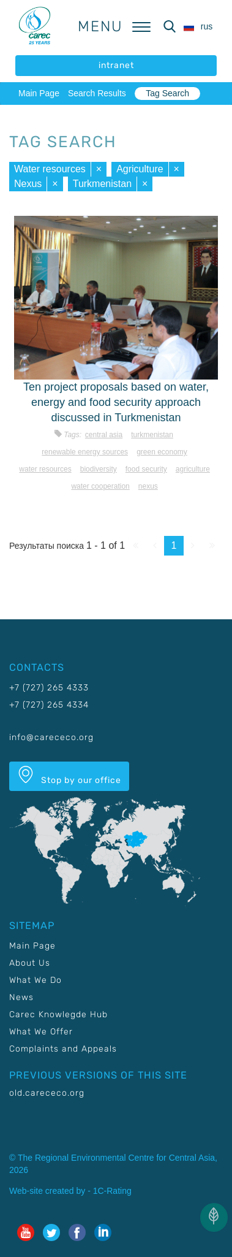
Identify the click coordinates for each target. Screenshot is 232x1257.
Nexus (28, 183)
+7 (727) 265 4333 (49, 687)
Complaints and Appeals (63, 1049)
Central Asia (103, 434)
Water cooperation (100, 486)
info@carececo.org (51, 737)
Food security (146, 469)
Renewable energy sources (85, 452)
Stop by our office (69, 775)
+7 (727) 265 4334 (49, 705)
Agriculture (139, 169)
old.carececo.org (46, 1093)
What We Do (35, 980)
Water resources (50, 169)
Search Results (97, 93)
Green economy (162, 452)
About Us (29, 963)
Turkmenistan (102, 183)
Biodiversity (98, 469)
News (21, 997)
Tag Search (167, 93)
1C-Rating (112, 1191)
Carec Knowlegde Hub (58, 1014)
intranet (116, 65)
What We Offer (41, 1031)
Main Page (38, 93)
